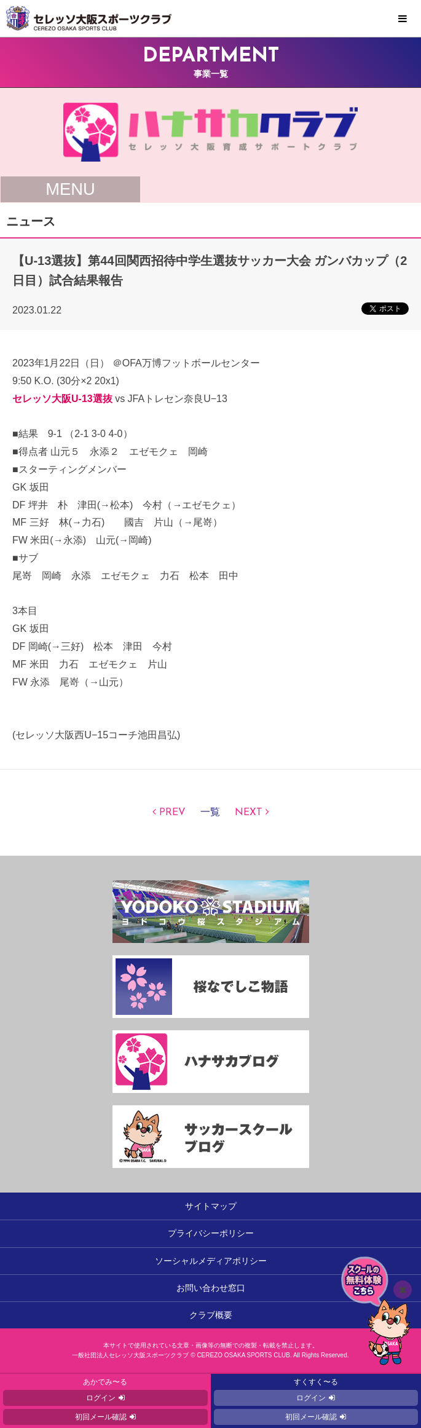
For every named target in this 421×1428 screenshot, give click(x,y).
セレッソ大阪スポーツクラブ (210, 18)
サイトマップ (211, 1206)
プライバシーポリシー (211, 1233)
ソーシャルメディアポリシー (211, 1261)
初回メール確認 (101, 1417)
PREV (172, 813)
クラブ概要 (210, 1315)
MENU (402, 19)
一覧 (210, 813)
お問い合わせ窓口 (210, 1288)
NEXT (248, 813)
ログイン (101, 1398)
